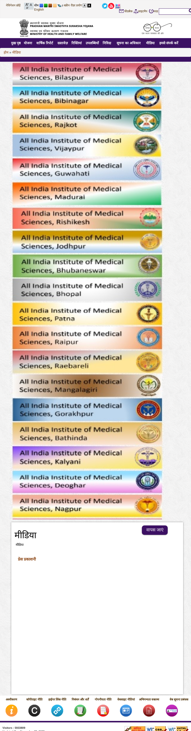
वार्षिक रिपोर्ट (44, 43)
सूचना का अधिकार (129, 43)
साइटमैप (142, 11)
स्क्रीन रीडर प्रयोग (73, 5)
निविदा (107, 43)
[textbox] (174, 11)
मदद (155, 11)
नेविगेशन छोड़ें (13, 5)
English (39, 9)
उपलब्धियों (92, 43)
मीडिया (150, 43)
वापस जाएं (155, 529)
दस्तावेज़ (62, 43)
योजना (28, 43)
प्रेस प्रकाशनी (27, 559)
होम (6, 52)
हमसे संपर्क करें (168, 43)
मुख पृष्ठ (16, 43)
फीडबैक (128, 11)
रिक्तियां (76, 43)
